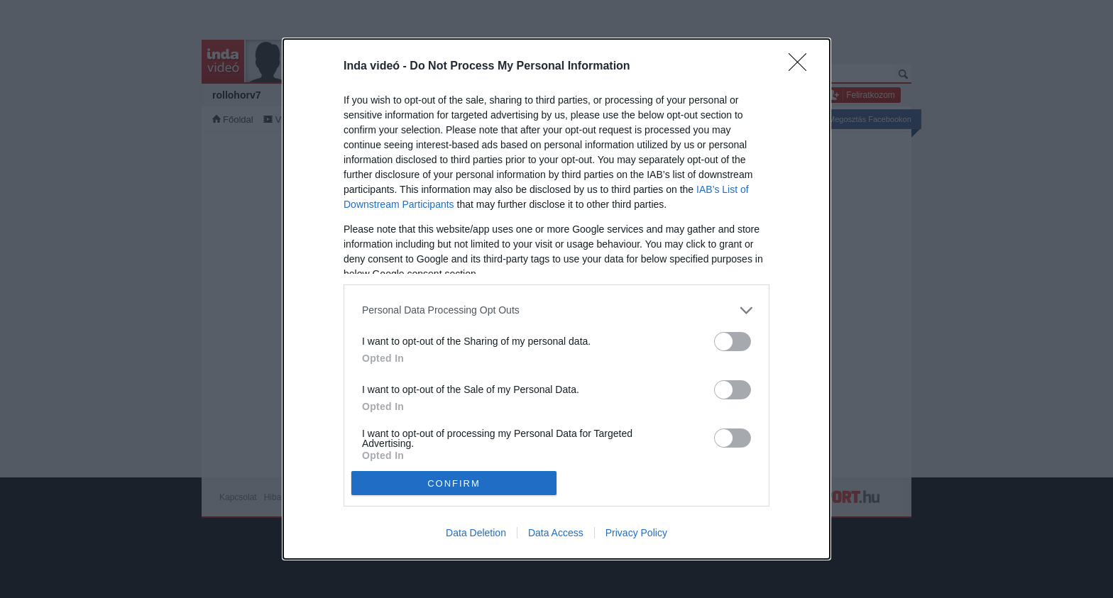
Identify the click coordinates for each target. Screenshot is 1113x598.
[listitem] (556, 310)
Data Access (555, 532)
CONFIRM (454, 482)
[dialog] (556, 299)
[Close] (802, 66)
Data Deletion (476, 532)
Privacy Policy (636, 532)
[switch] (732, 341)
